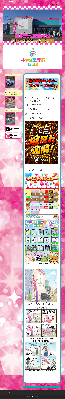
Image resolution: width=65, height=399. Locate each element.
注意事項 (52, 4)
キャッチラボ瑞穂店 (10, 3)
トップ (48, 4)
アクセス (56, 4)
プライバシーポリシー (7, 392)
